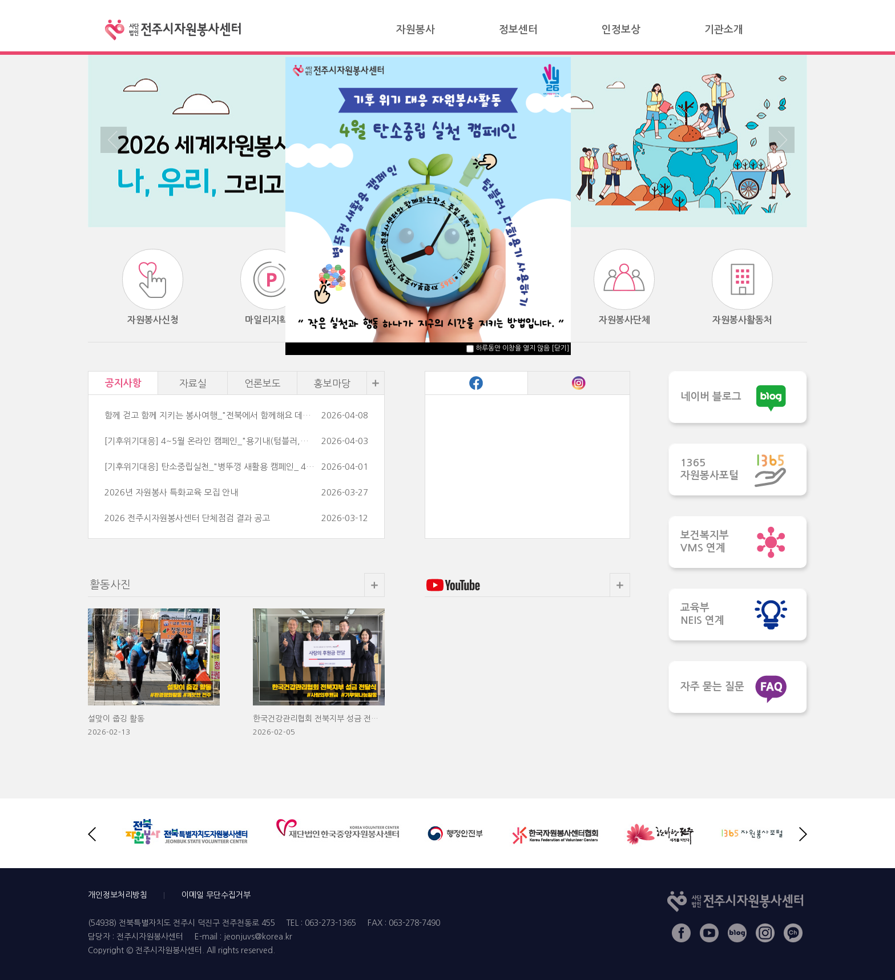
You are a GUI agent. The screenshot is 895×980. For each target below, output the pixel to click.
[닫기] (560, 348)
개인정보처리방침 (117, 895)
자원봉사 (415, 30)
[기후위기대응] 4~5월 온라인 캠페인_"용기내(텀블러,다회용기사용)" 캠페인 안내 (210, 441)
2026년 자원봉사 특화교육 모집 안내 (171, 492)
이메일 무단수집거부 (216, 895)
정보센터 (518, 30)
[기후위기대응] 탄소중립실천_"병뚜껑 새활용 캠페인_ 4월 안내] (210, 466)
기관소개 (723, 30)
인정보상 (621, 30)
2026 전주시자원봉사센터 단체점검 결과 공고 (187, 518)
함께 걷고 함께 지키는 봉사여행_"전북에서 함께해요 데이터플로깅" (210, 415)
